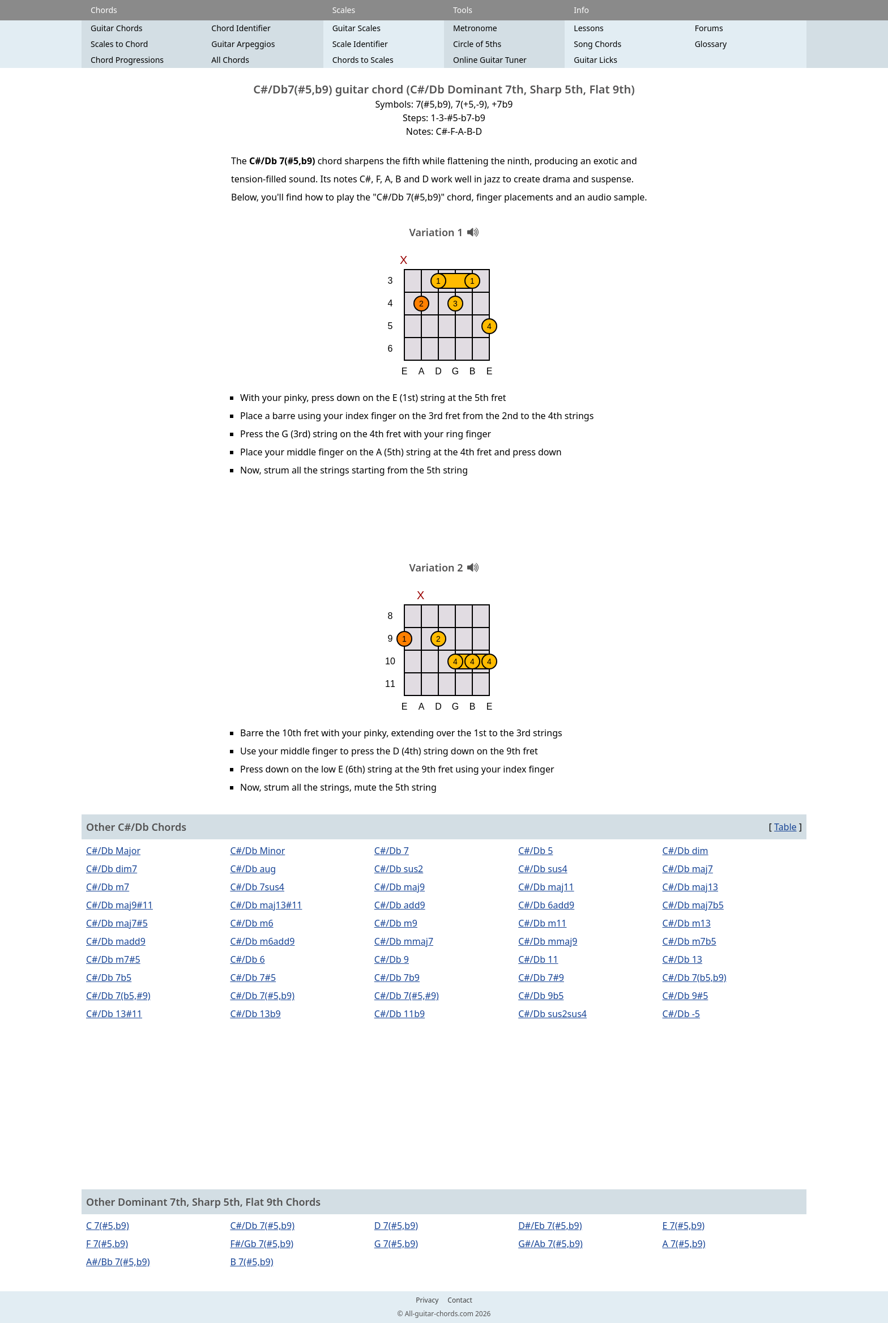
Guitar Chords (117, 28)
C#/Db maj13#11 (266, 905)
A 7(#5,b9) (684, 1243)
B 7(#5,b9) (251, 1262)
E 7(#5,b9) (684, 1225)
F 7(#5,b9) (107, 1243)
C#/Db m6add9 (262, 941)
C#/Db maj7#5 (117, 923)
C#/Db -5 (681, 1014)
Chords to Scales (363, 59)
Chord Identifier (240, 28)
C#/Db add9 (399, 905)
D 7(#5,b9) (396, 1225)
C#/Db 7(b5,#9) (118, 995)
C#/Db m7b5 (689, 941)
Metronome (475, 28)
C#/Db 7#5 (253, 977)
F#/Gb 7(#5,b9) (261, 1243)
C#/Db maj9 (399, 887)
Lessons (588, 28)
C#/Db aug (253, 869)
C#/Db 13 (682, 959)
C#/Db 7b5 (108, 977)
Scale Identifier (360, 44)
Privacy (427, 1300)
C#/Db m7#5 (113, 959)
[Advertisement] (444, 522)
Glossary (711, 44)
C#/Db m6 (251, 923)
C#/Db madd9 (116, 941)
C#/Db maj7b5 (693, 905)
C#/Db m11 (542, 923)
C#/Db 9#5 (685, 995)
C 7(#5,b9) (107, 1225)
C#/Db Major (113, 850)
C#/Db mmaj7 (403, 941)
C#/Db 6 (247, 959)
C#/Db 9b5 (540, 995)
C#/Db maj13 (690, 887)
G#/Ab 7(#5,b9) (550, 1243)
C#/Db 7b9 (397, 977)
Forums (709, 28)
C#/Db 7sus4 (257, 887)
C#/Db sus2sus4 (552, 1014)
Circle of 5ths (477, 44)
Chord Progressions (127, 59)
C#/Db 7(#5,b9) (262, 995)
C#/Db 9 (391, 959)
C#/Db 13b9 (255, 1014)
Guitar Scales (356, 28)
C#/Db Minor (257, 850)
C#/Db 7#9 (541, 977)
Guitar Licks (595, 59)
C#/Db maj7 (688, 869)
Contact (459, 1300)
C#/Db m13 (687, 923)
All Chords (230, 59)
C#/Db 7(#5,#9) (406, 995)
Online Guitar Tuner (490, 59)
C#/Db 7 (391, 850)
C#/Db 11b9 (399, 1014)
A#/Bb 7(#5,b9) (118, 1262)
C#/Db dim (685, 850)
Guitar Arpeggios (243, 44)
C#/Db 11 (538, 959)
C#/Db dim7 (111, 869)
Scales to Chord (119, 44)
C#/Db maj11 (546, 887)
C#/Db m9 (395, 923)
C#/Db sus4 (542, 869)
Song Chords (597, 44)
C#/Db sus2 (398, 869)
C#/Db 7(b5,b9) (695, 977)
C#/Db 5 (535, 850)
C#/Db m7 (107, 887)
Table (785, 827)
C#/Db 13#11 (114, 1014)
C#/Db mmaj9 (547, 941)
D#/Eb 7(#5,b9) (550, 1225)
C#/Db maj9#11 (119, 905)
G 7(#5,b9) (396, 1243)
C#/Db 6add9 (546, 905)
